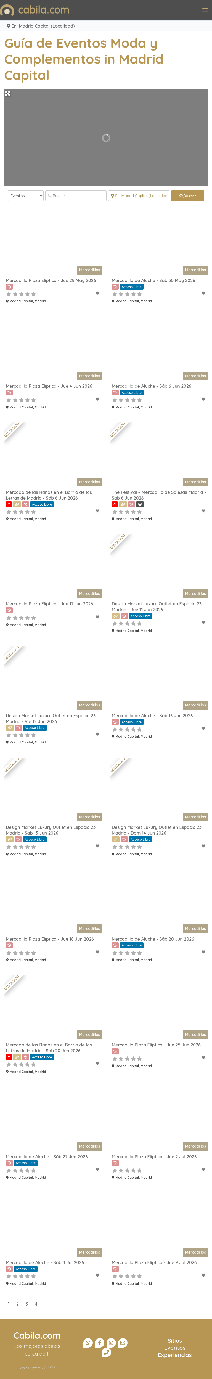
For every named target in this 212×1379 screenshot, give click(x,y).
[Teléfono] (106, 1352)
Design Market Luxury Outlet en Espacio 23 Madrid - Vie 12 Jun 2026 (51, 718)
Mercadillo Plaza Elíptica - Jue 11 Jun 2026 (49, 604)
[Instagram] (111, 1343)
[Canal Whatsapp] (88, 1343)
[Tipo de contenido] (26, 195)
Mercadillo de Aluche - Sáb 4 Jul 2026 (45, 1262)
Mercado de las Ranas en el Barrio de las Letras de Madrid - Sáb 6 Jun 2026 (49, 495)
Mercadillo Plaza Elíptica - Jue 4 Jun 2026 (49, 386)
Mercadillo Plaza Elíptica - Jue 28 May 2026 (51, 280)
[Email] (123, 1343)
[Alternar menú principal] (205, 10)
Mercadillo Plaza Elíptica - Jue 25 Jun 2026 (156, 1045)
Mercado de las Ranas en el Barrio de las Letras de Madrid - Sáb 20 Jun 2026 (49, 1047)
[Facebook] (99, 1343)
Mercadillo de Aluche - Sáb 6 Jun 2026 (151, 386)
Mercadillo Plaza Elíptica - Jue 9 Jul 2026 (154, 1262)
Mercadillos (89, 269)
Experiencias (175, 1354)
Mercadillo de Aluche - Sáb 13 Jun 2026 (152, 715)
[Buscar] (76, 195)
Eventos (175, 1347)
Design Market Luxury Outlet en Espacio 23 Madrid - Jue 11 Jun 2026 (157, 606)
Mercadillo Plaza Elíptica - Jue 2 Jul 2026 (154, 1156)
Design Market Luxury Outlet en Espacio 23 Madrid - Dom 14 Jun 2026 (157, 830)
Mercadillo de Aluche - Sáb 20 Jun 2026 (153, 939)
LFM (50, 1367)
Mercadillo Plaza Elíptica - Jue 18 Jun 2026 (50, 939)
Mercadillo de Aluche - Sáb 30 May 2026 (153, 280)
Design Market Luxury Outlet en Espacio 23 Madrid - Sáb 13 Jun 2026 (51, 830)
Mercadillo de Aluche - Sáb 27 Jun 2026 (47, 1156)
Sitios (175, 1340)
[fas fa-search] (187, 195)
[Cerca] (138, 195)
